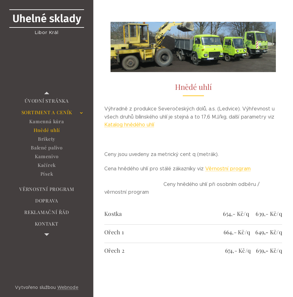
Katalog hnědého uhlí (129, 125)
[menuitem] (47, 101)
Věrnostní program (228, 169)
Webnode (67, 287)
